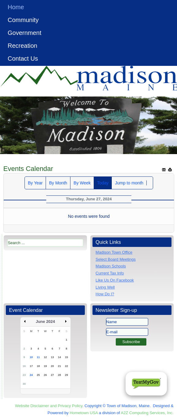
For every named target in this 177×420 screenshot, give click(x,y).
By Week (82, 182)
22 (66, 366)
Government (24, 32)
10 (31, 357)
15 (66, 357)
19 (45, 366)
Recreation (22, 45)
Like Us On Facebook (115, 280)
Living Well (105, 287)
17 (31, 366)
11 (38, 357)
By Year (35, 182)
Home (16, 7)
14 (59, 357)
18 (38, 366)
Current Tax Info (110, 273)
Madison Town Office (114, 252)
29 (66, 374)
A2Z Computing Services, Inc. (147, 413)
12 (45, 357)
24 (31, 374)
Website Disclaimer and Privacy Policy (48, 405)
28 (59, 374)
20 (52, 366)
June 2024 (45, 321)
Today (102, 182)
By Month (58, 182)
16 (24, 366)
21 (59, 366)
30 (24, 383)
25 (38, 374)
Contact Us (23, 58)
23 (24, 374)
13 (52, 357)
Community (23, 20)
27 (52, 374)
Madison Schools (111, 266)
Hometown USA (84, 413)
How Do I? (105, 294)
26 (45, 374)
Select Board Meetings (116, 259)
